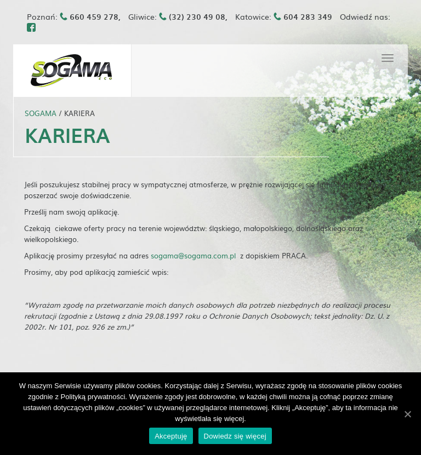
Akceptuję (171, 436)
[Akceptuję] (407, 413)
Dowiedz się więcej (235, 436)
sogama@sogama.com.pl (193, 255)
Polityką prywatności (93, 397)
